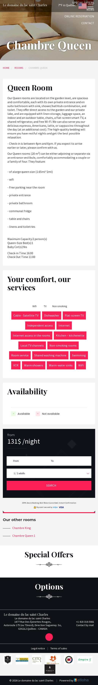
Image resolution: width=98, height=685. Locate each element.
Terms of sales (58, 648)
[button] (63, 5)
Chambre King (21, 528)
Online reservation (79, 16)
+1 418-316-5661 (83, 621)
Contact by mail (83, 625)
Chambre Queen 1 (23, 535)
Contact (87, 23)
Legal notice (38, 648)
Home (6, 68)
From (16, 461)
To (52, 461)
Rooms (19, 68)
